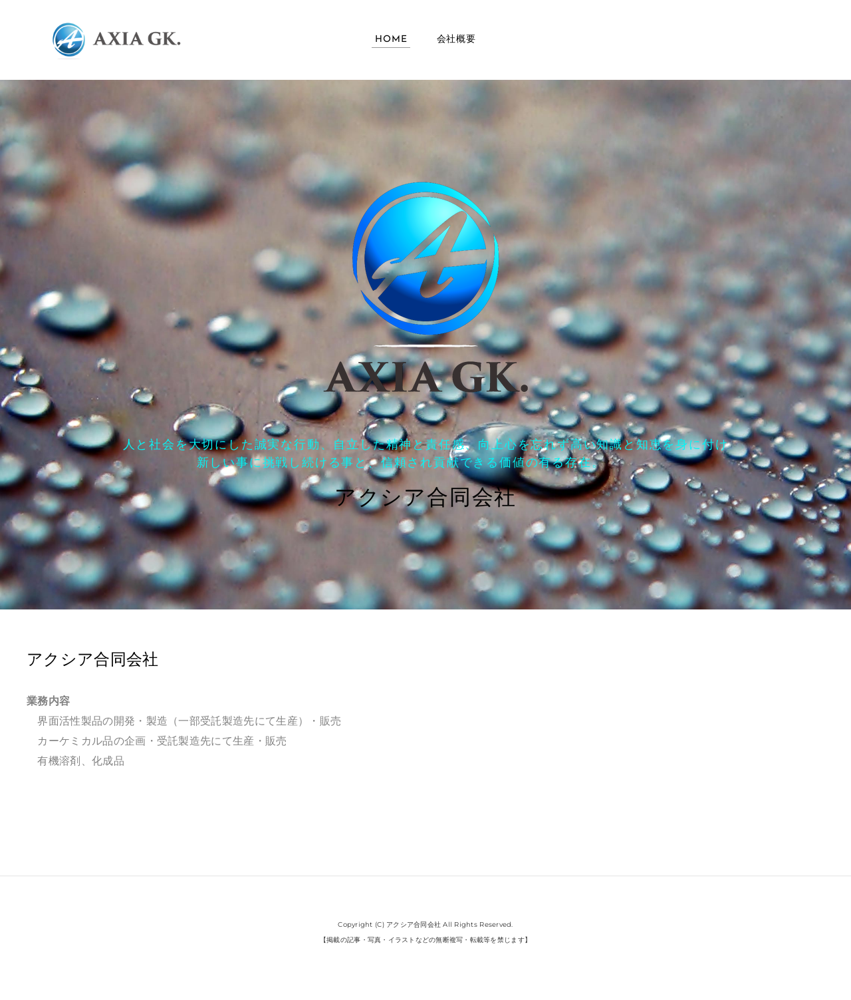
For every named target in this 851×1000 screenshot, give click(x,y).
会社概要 (456, 40)
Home (391, 40)
